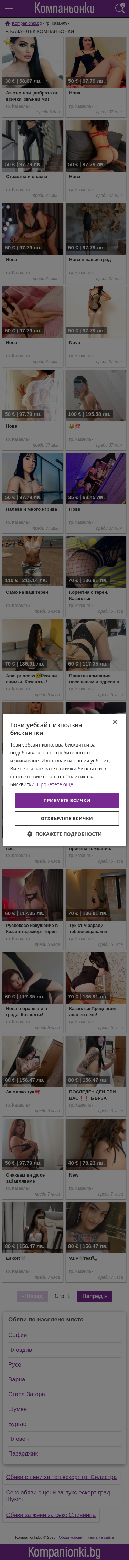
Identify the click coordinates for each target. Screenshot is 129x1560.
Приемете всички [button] (66, 800)
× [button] (114, 722)
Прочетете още (55, 784)
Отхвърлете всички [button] (67, 818)
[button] (64, 834)
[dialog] (64, 780)
